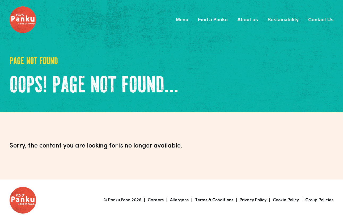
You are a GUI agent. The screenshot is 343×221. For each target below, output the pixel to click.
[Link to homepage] (23, 19)
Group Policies (319, 200)
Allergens (179, 200)
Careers (156, 200)
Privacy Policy (253, 200)
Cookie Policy (286, 200)
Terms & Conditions (214, 200)
